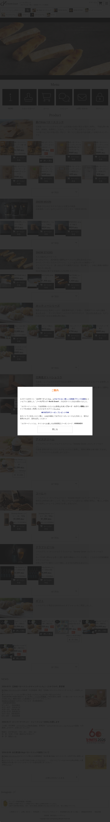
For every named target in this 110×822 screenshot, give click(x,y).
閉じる (55, 429)
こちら (57, 409)
